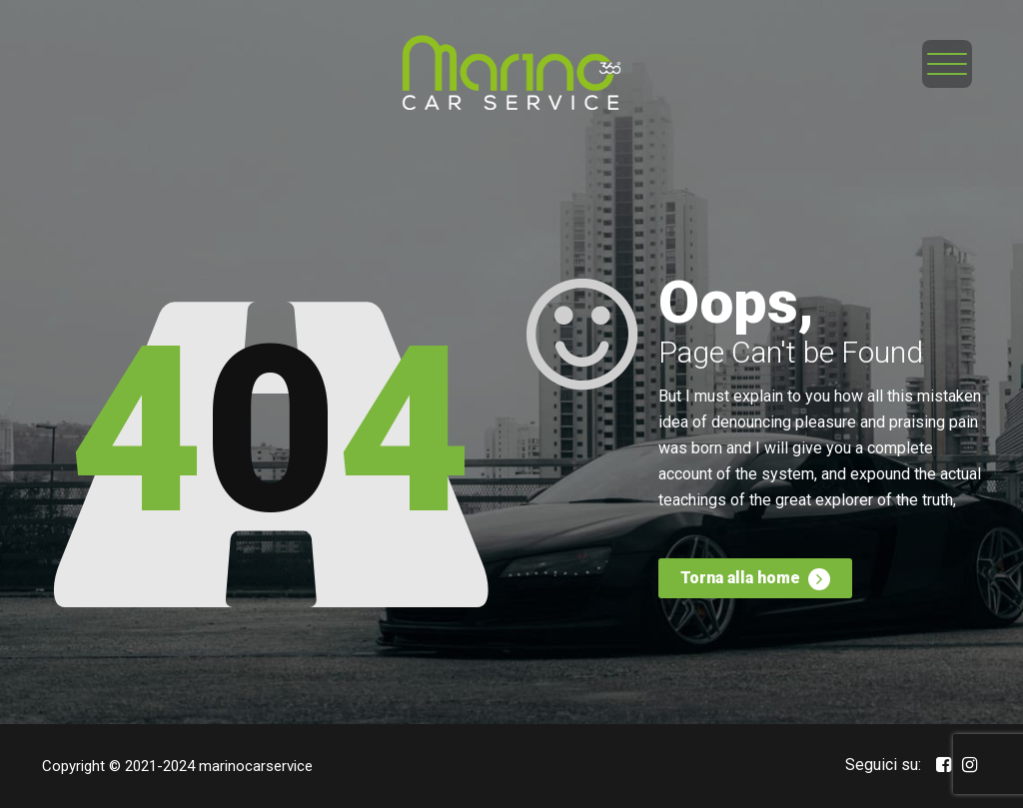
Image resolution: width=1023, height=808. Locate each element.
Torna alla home (755, 579)
